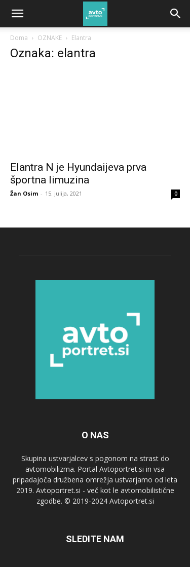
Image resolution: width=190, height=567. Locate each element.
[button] (17, 13)
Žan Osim (24, 193)
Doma (19, 37)
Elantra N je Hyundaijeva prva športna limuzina (78, 173)
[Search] (176, 13)
